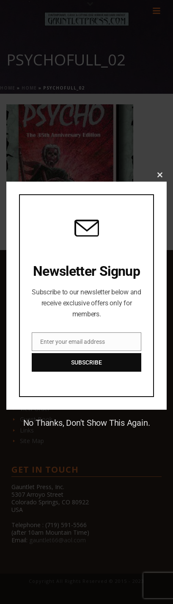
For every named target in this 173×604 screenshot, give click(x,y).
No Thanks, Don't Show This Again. (86, 423)
